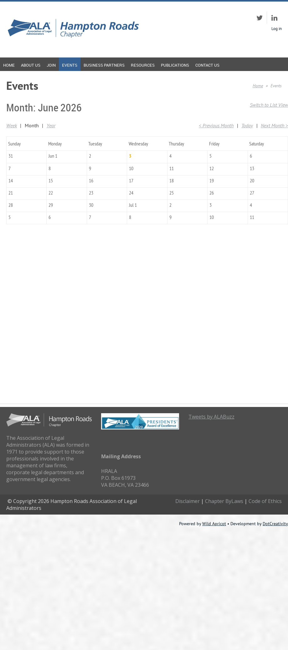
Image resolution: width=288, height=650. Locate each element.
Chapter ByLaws (224, 501)
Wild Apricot (214, 523)
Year (51, 125)
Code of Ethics (265, 501)
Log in (276, 28)
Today (247, 125)
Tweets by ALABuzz (211, 416)
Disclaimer (187, 501)
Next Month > (274, 125)
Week (11, 125)
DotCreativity (275, 523)
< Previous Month (216, 125)
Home (258, 86)
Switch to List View (269, 105)
